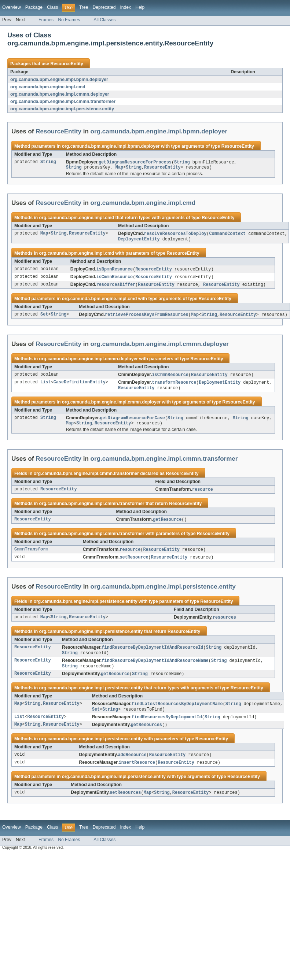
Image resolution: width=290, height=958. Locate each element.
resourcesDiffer (116, 287)
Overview (11, 7)
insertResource (137, 774)
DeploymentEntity (139, 241)
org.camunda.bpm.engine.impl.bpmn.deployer (59, 79)
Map (119, 168)
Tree (83, 7)
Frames (46, 19)
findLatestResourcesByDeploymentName (177, 713)
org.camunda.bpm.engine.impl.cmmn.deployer (59, 94)
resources (224, 624)
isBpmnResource (114, 271)
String (48, 162)
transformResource (174, 386)
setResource (134, 564)
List (45, 386)
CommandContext (227, 235)
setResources (125, 804)
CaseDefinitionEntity (80, 386)
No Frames (69, 19)
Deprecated (104, 7)
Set (44, 318)
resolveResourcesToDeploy (175, 235)
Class (52, 7)
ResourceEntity (66, 63)
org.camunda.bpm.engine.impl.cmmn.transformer (62, 101)
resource (202, 495)
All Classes (104, 19)
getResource (167, 525)
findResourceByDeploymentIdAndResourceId (152, 655)
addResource (132, 766)
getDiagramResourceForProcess (135, 162)
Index (125, 7)
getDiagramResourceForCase (132, 422)
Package (34, 7)
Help (139, 7)
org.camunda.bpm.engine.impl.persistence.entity (62, 108)
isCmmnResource (114, 279)
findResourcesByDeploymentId (167, 727)
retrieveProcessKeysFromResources (146, 318)
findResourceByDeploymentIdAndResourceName (155, 669)
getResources (146, 735)
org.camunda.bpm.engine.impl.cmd (47, 86)
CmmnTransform (31, 556)
